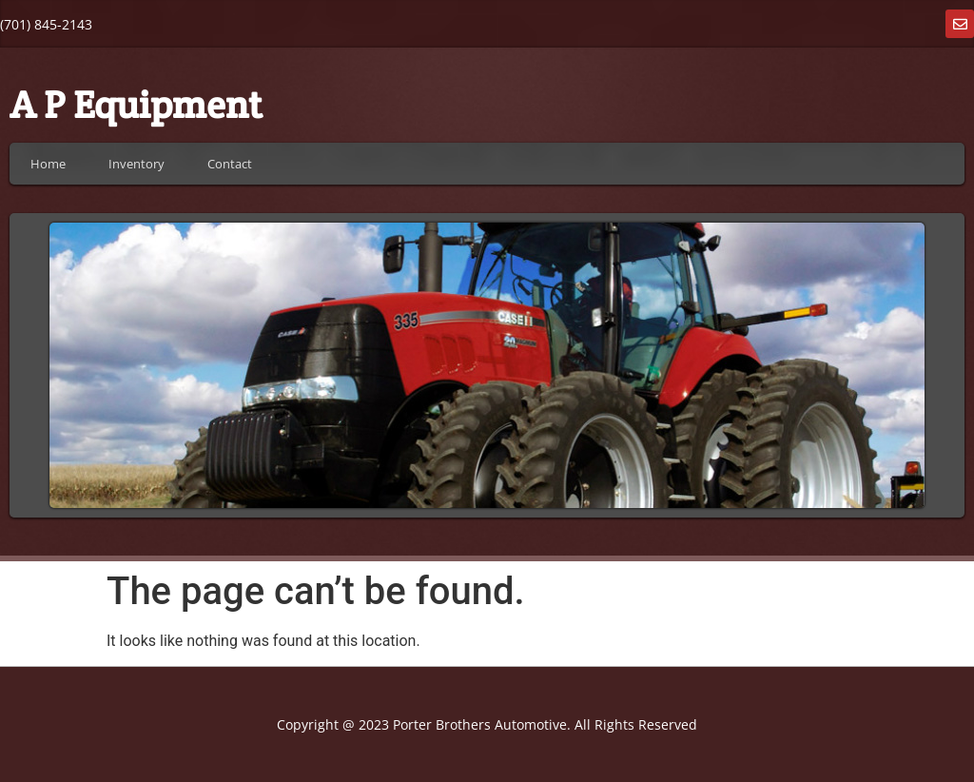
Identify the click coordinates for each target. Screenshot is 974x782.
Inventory (136, 163)
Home (48, 163)
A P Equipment (136, 104)
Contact (229, 163)
